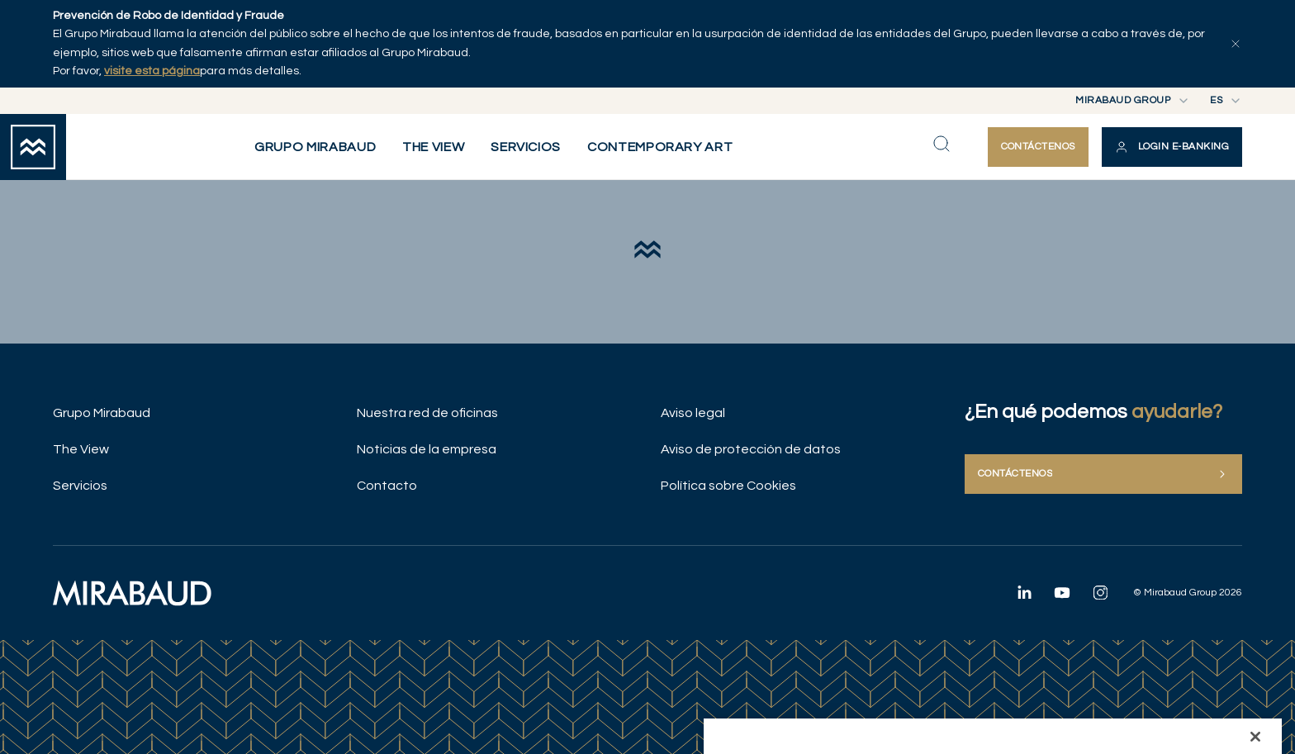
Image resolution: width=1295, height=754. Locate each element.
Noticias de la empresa (426, 449)
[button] (1172, 147)
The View (81, 449)
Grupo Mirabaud (101, 413)
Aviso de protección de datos (751, 449)
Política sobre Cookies (728, 485)
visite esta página (152, 71)
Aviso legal (693, 413)
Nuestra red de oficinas (427, 413)
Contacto (387, 485)
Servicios (80, 485)
